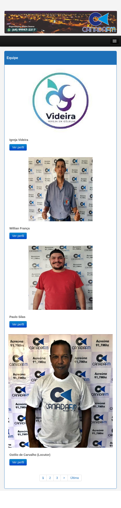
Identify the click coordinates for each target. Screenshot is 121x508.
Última (74, 478)
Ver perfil (18, 147)
